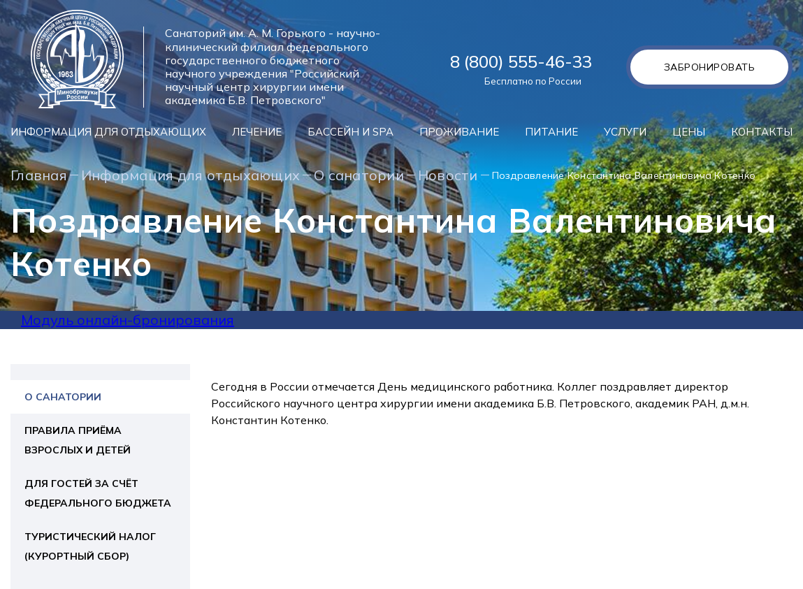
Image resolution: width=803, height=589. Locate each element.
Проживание (459, 131)
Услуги (625, 131)
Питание (551, 131)
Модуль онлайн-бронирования (127, 319)
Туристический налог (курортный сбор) (90, 546)
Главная (38, 175)
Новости (448, 175)
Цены (688, 131)
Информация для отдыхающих (108, 131)
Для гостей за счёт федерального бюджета (97, 493)
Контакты (762, 131)
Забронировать (709, 67)
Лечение (257, 131)
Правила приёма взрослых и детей (77, 440)
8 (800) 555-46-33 (521, 61)
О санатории (359, 175)
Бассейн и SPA (350, 131)
